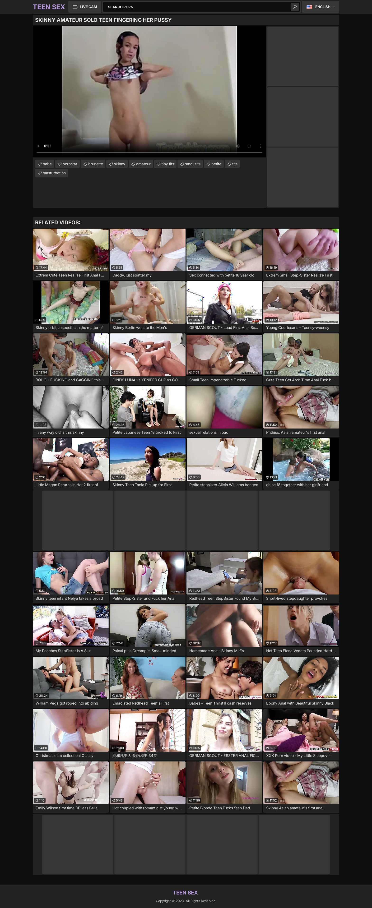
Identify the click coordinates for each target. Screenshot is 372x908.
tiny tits (168, 163)
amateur (143, 163)
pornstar (70, 163)
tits (234, 163)
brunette (95, 163)
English (322, 7)
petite (216, 163)
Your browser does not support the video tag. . (149, 91)
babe (47, 163)
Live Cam (88, 7)
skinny (119, 163)
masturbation (54, 173)
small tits (192, 163)
